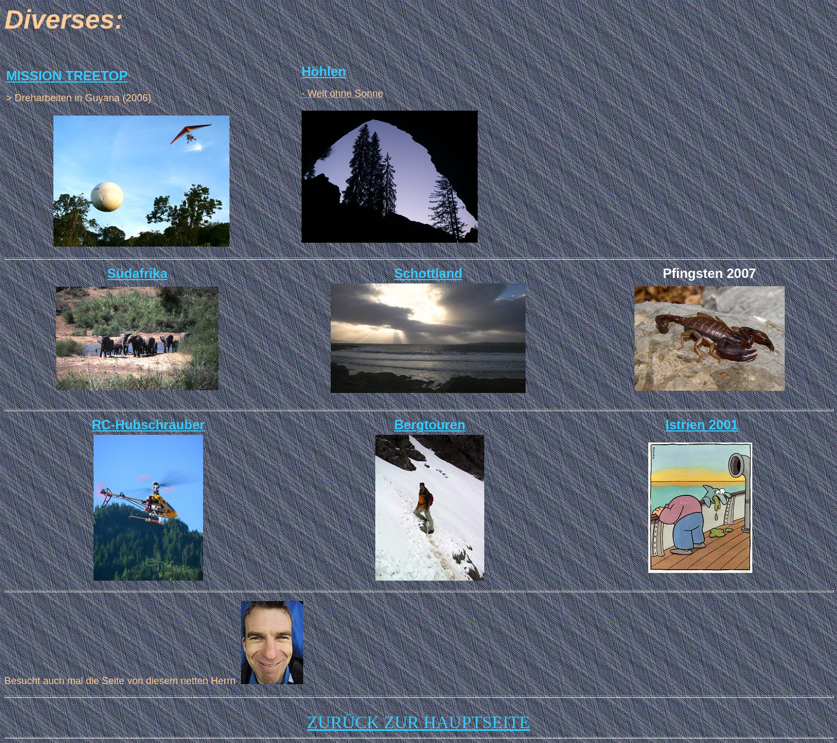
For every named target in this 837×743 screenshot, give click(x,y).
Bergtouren (429, 424)
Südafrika (137, 273)
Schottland (428, 273)
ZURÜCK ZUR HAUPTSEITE (418, 722)
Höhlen (324, 71)
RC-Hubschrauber (148, 424)
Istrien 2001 (701, 424)
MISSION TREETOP (67, 75)
